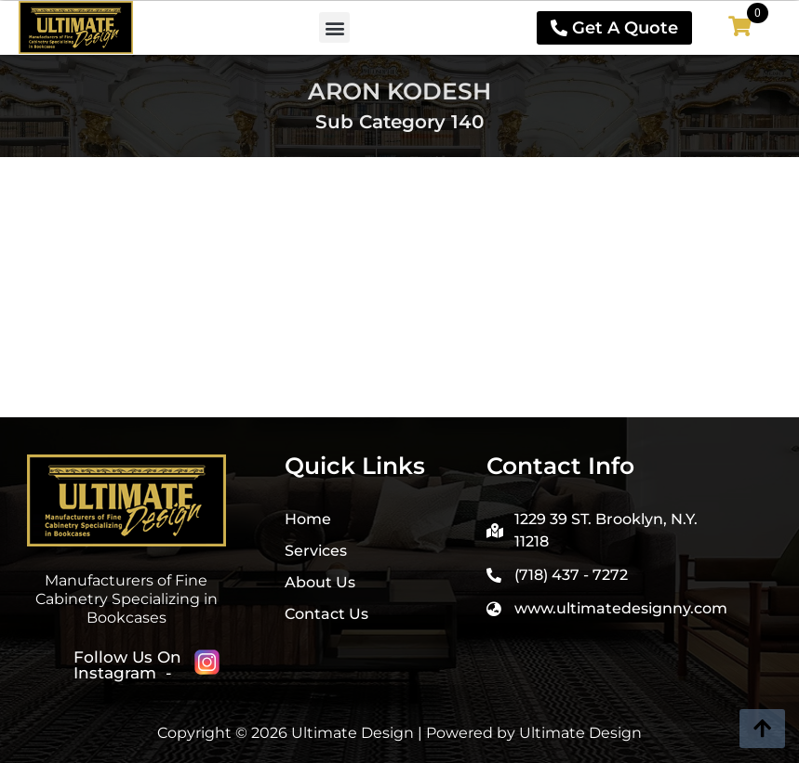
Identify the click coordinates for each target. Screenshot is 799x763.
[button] (334, 27)
